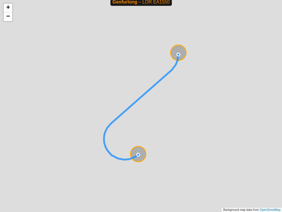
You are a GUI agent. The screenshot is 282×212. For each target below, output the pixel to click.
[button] (8, 8)
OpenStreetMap (270, 209)
